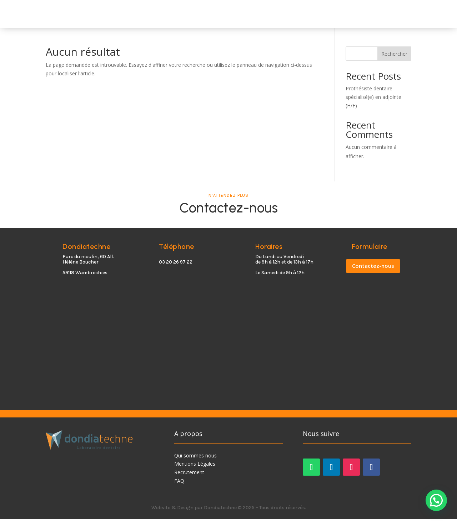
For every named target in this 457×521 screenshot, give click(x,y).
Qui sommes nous (195, 457)
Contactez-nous (373, 267)
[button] (436, 500)
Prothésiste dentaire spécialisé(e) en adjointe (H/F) (373, 99)
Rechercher (394, 55)
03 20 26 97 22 (175, 264)
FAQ (179, 482)
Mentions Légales (194, 465)
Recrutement (189, 474)
